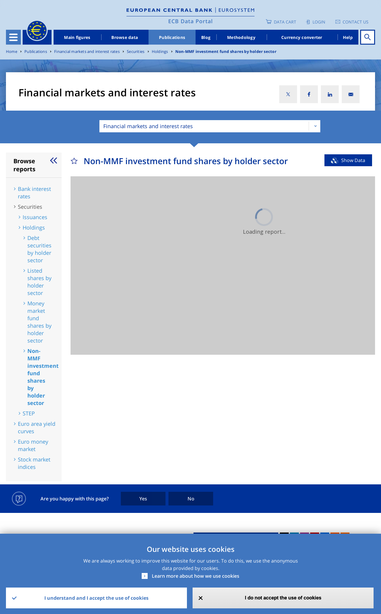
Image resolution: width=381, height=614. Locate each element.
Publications (172, 37)
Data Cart (285, 22)
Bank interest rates (34, 192)
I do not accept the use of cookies (283, 597)
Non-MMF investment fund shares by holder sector (226, 51)
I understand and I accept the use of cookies (96, 598)
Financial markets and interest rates (87, 51)
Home (11, 51)
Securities (135, 51)
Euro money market (33, 445)
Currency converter (301, 37)
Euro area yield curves (36, 427)
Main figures (77, 37)
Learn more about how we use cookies (195, 576)
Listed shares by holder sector (39, 281)
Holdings (160, 51)
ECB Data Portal (190, 21)
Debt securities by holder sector (39, 249)
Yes (143, 498)
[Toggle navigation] (13, 37)
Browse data (124, 37)
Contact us (355, 22)
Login (319, 22)
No (191, 498)
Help (348, 37)
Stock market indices (34, 463)
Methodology (241, 37)
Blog (205, 37)
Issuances (35, 217)
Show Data (353, 160)
